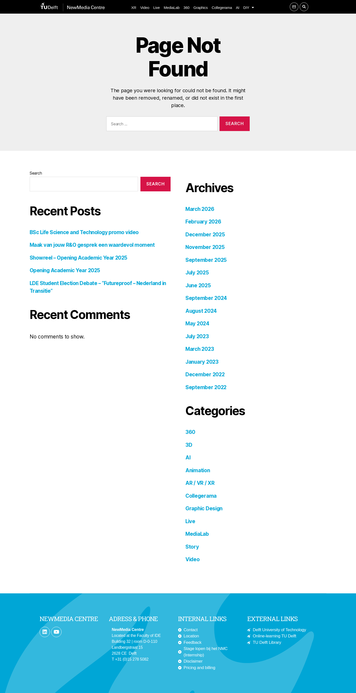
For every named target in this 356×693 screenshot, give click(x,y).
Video (144, 7)
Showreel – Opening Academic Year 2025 (80, 258)
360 (186, 7)
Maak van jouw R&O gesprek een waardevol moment (93, 245)
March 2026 (200, 209)
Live (156, 7)
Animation (198, 470)
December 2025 (205, 234)
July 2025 (197, 272)
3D (188, 445)
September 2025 (206, 260)
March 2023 (200, 349)
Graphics (200, 7)
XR (133, 7)
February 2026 (203, 222)
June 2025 (198, 285)
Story (192, 547)
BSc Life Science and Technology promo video (85, 232)
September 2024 (206, 298)
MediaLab (171, 7)
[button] (304, 6)
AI (237, 7)
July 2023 (197, 336)
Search (36, 173)
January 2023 (202, 362)
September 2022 (206, 387)
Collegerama (222, 7)
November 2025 (205, 247)
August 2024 (201, 311)
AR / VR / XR (200, 483)
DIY (248, 7)
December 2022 (205, 374)
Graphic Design (204, 508)
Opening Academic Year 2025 (65, 270)
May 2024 (197, 323)
